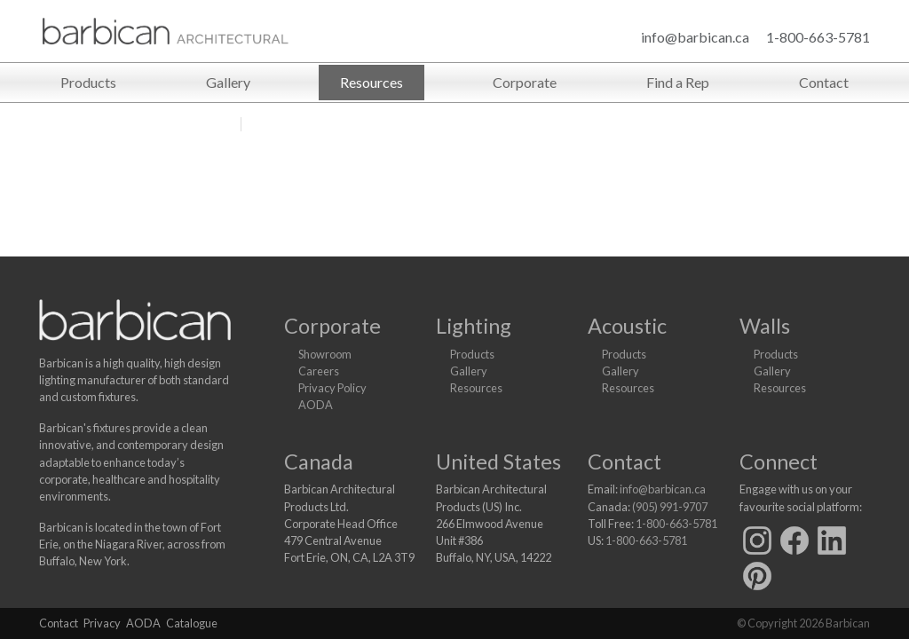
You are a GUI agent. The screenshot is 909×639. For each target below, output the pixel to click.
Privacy (102, 623)
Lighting (473, 325)
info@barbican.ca (695, 36)
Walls (764, 325)
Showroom (325, 354)
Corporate (525, 82)
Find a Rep (677, 82)
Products (88, 82)
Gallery (228, 82)
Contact (824, 82)
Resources (371, 82)
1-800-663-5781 (818, 36)
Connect (778, 461)
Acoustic (627, 325)
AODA (315, 405)
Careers (318, 371)
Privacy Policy (332, 388)
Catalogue (191, 623)
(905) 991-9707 (669, 507)
